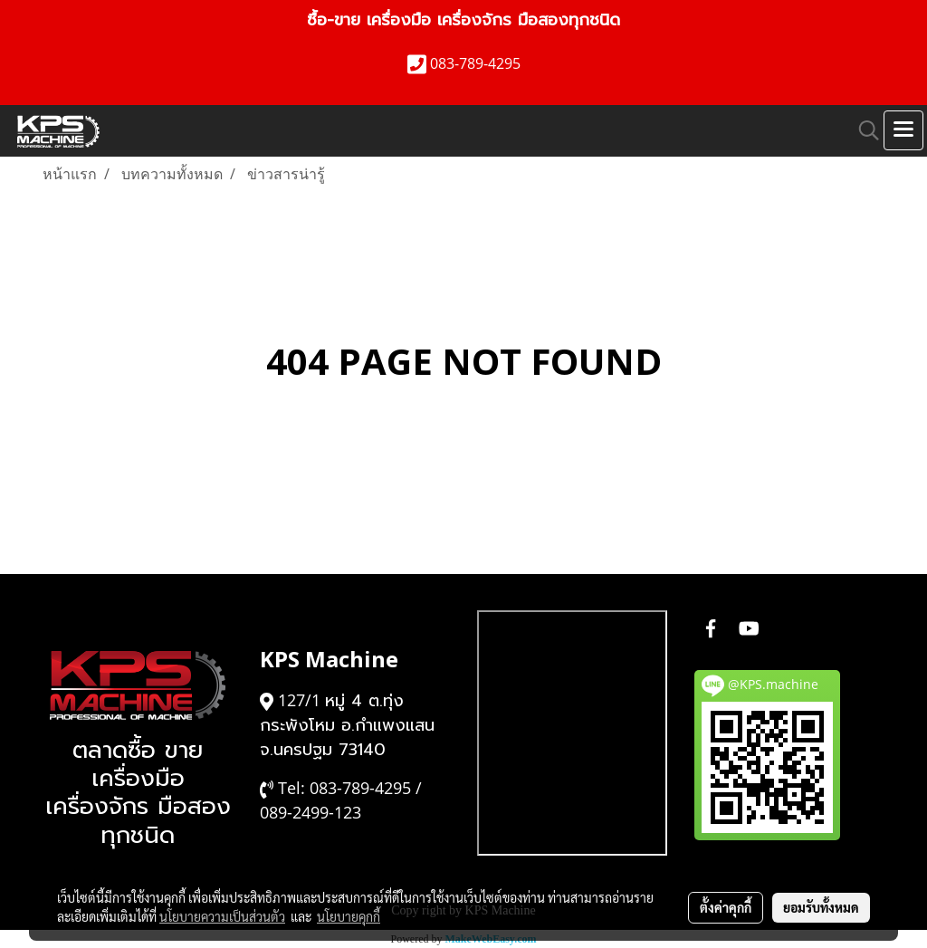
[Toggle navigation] (903, 130)
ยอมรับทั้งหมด (821, 907)
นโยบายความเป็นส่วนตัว (222, 916)
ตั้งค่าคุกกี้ (725, 907)
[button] (863, 130)
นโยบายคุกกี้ (348, 916)
